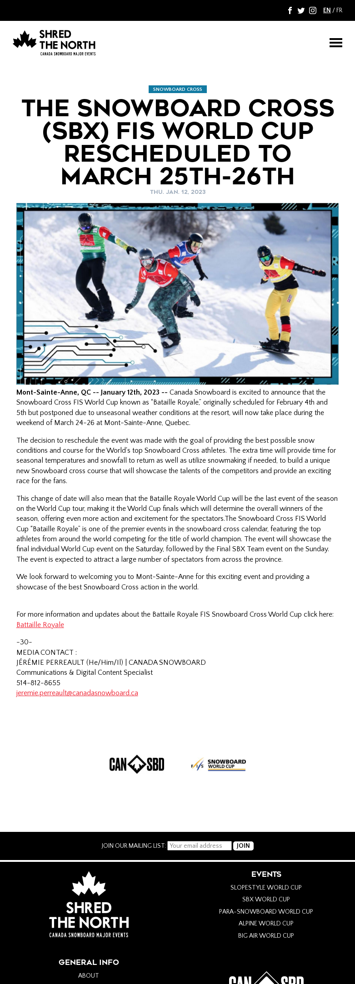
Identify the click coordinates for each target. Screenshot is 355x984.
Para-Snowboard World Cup (266, 911)
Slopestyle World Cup (266, 887)
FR (339, 10)
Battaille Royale (40, 625)
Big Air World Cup (266, 935)
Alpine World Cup (266, 923)
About (88, 975)
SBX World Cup (266, 899)
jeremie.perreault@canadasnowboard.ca (77, 693)
